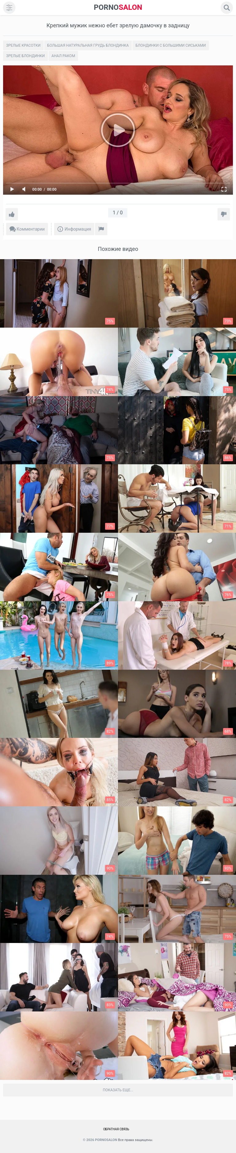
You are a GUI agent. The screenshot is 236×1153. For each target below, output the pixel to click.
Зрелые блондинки (25, 56)
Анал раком (63, 56)
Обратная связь (116, 1129)
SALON (118, 7)
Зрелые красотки (23, 45)
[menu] (9, 8)
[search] (227, 8)
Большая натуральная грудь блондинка (88, 45)
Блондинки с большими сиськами (171, 45)
